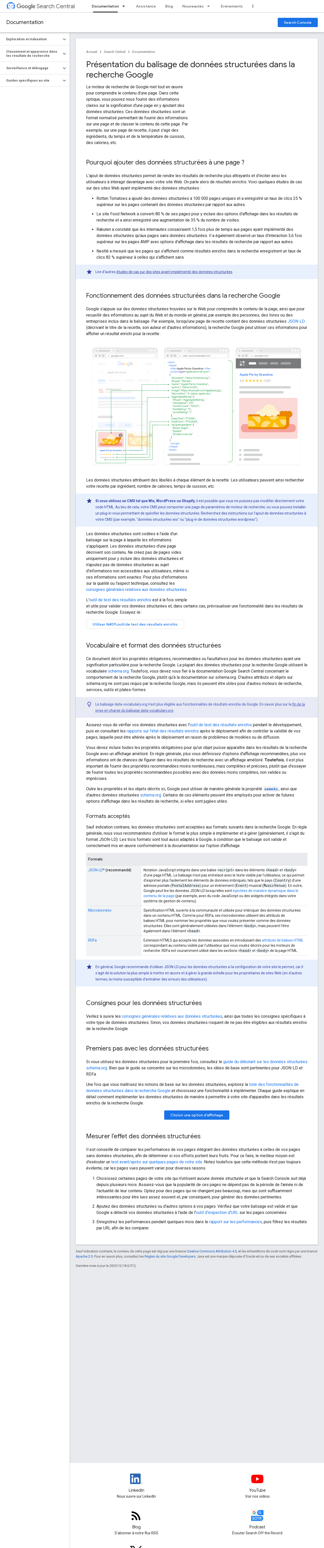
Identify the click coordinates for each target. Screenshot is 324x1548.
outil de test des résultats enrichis (120, 599)
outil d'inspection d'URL (217, 1212)
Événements (232, 6)
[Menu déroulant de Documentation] (125, 6)
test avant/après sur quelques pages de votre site (156, 1161)
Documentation (24, 22)
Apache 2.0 (84, 1256)
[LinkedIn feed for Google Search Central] (136, 1483)
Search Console (298, 22)
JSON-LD (296, 321)
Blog (169, 6)
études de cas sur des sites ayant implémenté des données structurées (174, 272)
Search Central (46, 6)
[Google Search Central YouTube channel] (257, 1483)
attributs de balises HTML (282, 940)
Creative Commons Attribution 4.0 (212, 1251)
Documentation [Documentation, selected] (105, 6)
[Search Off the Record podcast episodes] (257, 1519)
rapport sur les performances (235, 1221)
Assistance (146, 6)
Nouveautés (193, 6)
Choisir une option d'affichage (196, 1115)
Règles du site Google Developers (170, 1256)
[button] (30, 39)
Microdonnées (99, 910)
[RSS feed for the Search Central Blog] (136, 1519)
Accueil (91, 52)
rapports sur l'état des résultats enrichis (163, 731)
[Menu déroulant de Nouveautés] (210, 6)
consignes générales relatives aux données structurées (136, 589)
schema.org (118, 671)
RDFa (92, 940)
